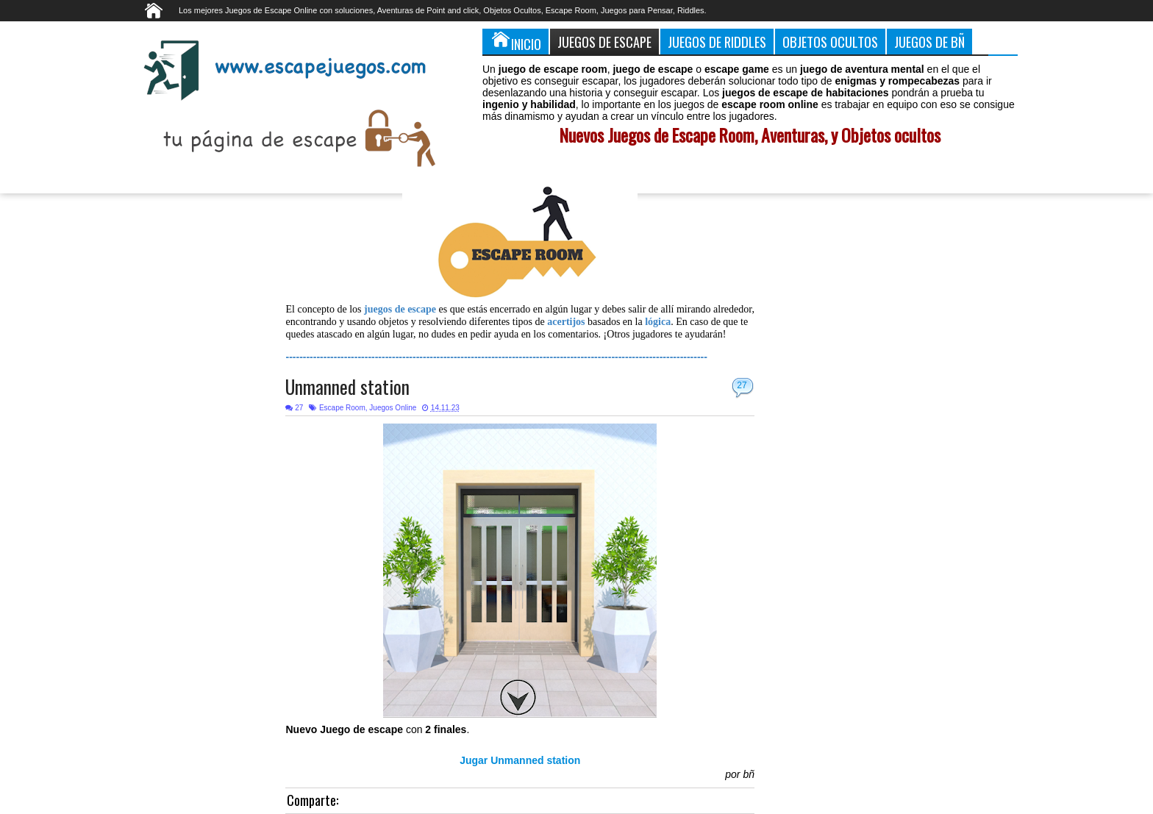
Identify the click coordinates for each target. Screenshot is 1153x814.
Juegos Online (392, 408)
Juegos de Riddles (717, 41)
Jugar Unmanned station (520, 760)
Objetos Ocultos (830, 41)
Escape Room (342, 408)
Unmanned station (347, 386)
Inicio (515, 41)
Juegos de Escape (604, 41)
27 (741, 385)
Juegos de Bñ (929, 41)
